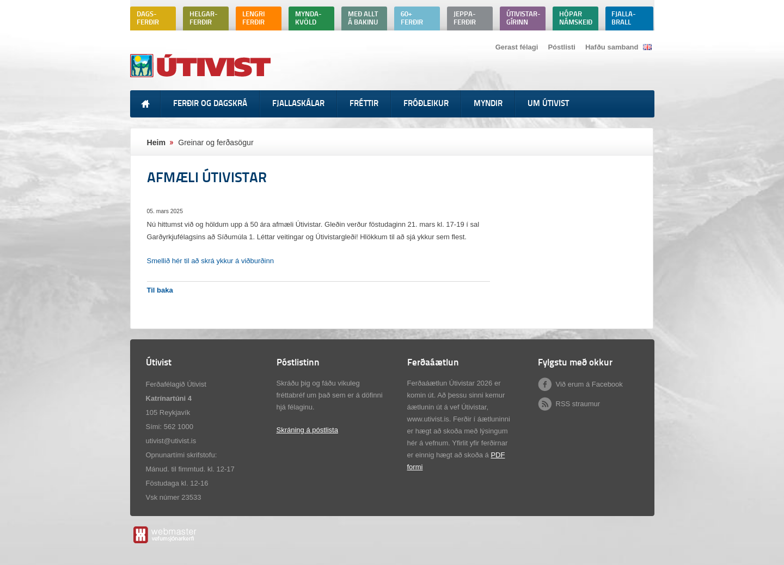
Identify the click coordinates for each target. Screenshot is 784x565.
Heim (156, 142)
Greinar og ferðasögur (216, 142)
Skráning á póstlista (307, 430)
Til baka (160, 290)
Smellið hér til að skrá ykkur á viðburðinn (210, 261)
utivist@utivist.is (171, 441)
